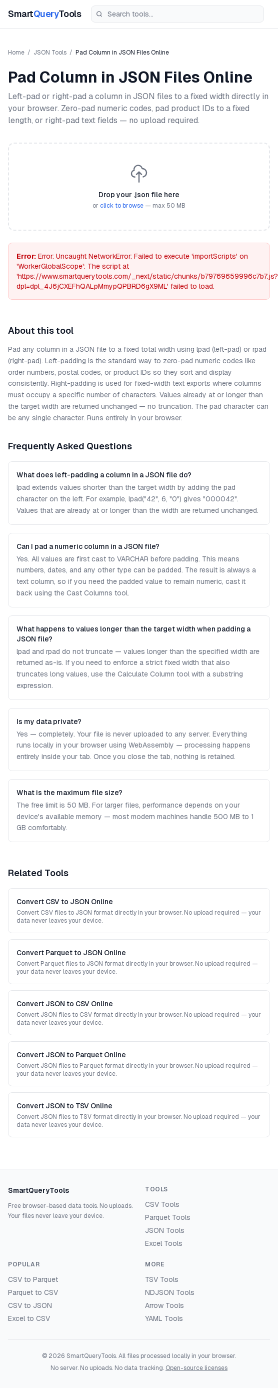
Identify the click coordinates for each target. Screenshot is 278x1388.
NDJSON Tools (169, 1292)
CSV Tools (162, 1204)
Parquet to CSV (33, 1292)
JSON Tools (50, 53)
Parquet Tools (167, 1217)
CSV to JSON (30, 1305)
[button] (139, 187)
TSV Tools (161, 1279)
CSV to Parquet (33, 1279)
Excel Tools (163, 1243)
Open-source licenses (197, 1368)
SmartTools (44, 14)
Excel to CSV (29, 1318)
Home (16, 53)
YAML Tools (164, 1318)
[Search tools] (177, 14)
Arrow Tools (164, 1305)
